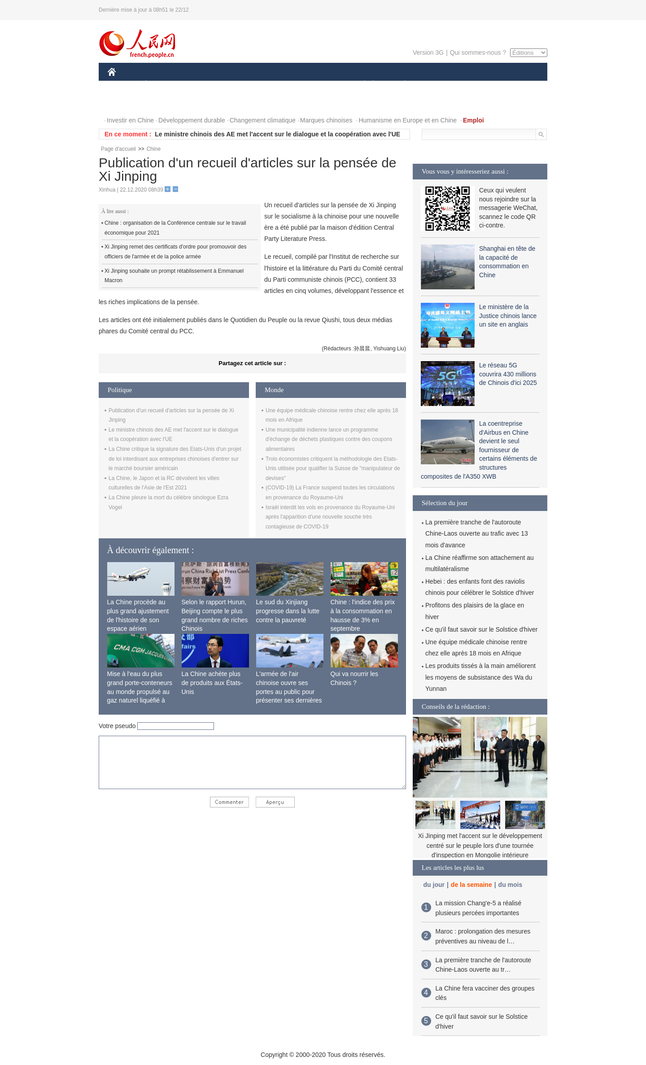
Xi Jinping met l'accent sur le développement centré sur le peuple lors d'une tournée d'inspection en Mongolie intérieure (480, 845)
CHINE (123, 84)
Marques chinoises (326, 120)
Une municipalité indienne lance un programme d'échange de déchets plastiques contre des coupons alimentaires (329, 439)
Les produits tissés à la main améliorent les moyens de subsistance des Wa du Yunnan (480, 677)
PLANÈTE (400, 84)
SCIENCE (280, 84)
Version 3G (428, 52)
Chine (154, 149)
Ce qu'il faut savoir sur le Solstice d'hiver (481, 629)
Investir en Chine (130, 120)
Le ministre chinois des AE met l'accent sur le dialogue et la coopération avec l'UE (277, 134)
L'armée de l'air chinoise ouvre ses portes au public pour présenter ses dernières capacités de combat (289, 691)
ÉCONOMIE (162, 84)
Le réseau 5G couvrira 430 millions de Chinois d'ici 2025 (508, 374)
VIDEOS (162, 102)
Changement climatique (263, 120)
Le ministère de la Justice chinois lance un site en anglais (508, 315)
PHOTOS (126, 102)
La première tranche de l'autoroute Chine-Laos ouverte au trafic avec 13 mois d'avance (476, 533)
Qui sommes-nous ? (478, 52)
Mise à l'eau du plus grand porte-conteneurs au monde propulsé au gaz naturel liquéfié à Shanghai (140, 691)
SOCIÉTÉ (360, 84)
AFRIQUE (240, 84)
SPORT (436, 84)
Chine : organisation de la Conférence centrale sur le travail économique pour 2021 (175, 228)
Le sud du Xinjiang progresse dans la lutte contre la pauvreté (288, 610)
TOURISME (474, 84)
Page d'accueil (118, 149)
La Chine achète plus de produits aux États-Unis (212, 682)
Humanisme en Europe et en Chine (407, 120)
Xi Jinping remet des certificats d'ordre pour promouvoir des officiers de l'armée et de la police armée (175, 252)
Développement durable (191, 120)
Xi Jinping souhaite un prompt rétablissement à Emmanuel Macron (174, 276)
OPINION (516, 84)
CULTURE (320, 84)
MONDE (203, 84)
